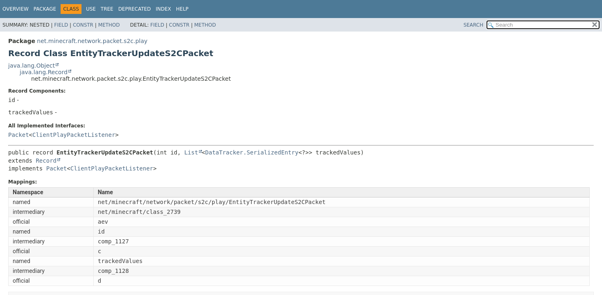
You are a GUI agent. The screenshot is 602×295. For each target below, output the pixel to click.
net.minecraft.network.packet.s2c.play (92, 41)
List (191, 152)
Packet (18, 135)
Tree (107, 9)
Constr (83, 25)
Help (182, 9)
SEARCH (474, 25)
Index (163, 9)
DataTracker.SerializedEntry (252, 152)
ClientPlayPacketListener (73, 135)
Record (46, 160)
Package (45, 9)
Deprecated (134, 9)
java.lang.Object (31, 65)
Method (109, 25)
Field (61, 25)
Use (91, 9)
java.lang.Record (44, 72)
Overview (15, 9)
